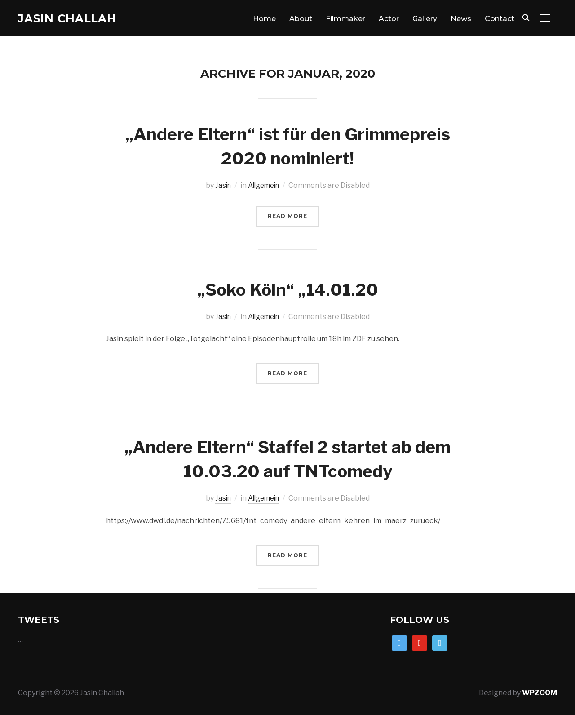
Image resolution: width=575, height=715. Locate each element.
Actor (389, 18)
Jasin (221, 185)
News (461, 18)
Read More (287, 216)
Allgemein (264, 185)
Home (264, 18)
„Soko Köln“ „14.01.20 (287, 288)
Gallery (424, 18)
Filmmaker (345, 18)
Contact (499, 18)
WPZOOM (539, 692)
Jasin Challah (70, 18)
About (300, 18)
